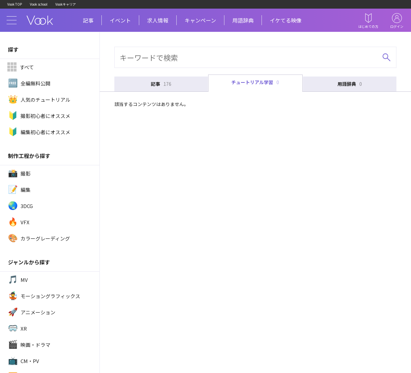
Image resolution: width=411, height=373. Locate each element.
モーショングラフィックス (44, 295)
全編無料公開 (29, 83)
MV (18, 279)
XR (17, 328)
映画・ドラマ (29, 344)
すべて (20, 67)
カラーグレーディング (39, 238)
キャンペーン (200, 20)
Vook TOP (14, 4)
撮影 (19, 173)
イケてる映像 (286, 20)
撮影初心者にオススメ (39, 115)
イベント (120, 20)
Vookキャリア (65, 4)
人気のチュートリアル (39, 99)
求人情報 (157, 20)
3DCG (20, 205)
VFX (18, 222)
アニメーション (31, 312)
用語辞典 (243, 20)
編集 (19, 189)
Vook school (38, 4)
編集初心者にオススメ (39, 131)
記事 (88, 20)
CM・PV (23, 360)
